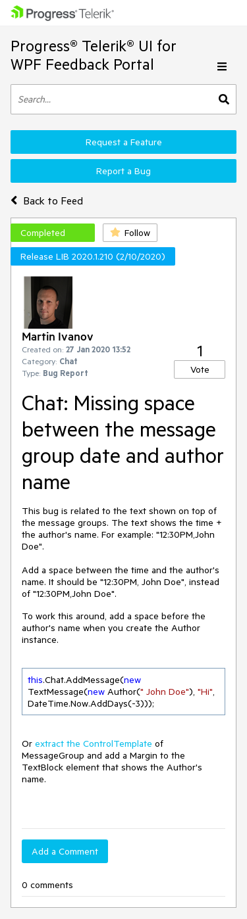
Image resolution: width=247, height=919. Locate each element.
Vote (199, 369)
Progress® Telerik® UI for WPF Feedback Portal (94, 55)
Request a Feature (124, 142)
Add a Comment (65, 851)
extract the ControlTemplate (93, 743)
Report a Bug (123, 171)
